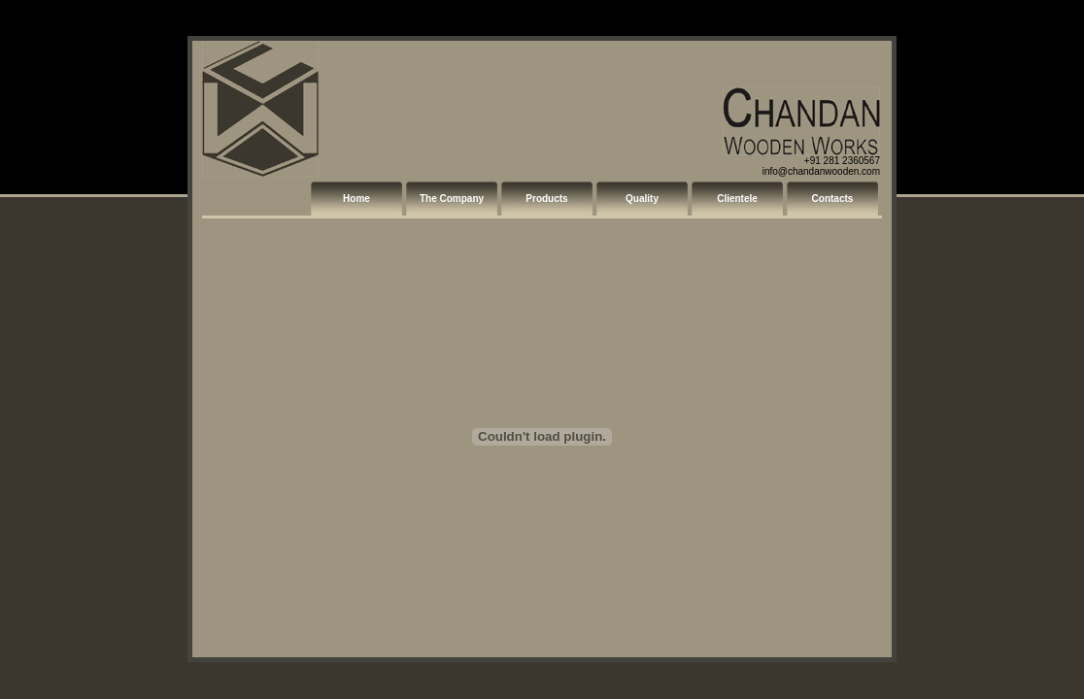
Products (546, 198)
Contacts (833, 198)
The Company (452, 198)
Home (356, 198)
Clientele (737, 198)
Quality (642, 198)
